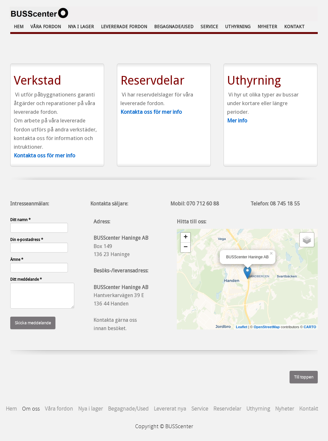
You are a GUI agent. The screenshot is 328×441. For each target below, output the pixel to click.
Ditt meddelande (26, 279)
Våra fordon (45, 26)
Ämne (16, 259)
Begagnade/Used (173, 26)
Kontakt (294, 26)
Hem (18, 26)
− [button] (186, 247)
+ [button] (186, 237)
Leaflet (241, 327)
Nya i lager (81, 26)
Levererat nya (170, 408)
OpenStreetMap (267, 327)
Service (209, 26)
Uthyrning (237, 26)
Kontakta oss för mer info (44, 155)
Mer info (237, 120)
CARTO (310, 327)
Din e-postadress (26, 239)
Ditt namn (20, 220)
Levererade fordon (124, 26)
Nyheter (267, 26)
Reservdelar (227, 408)
